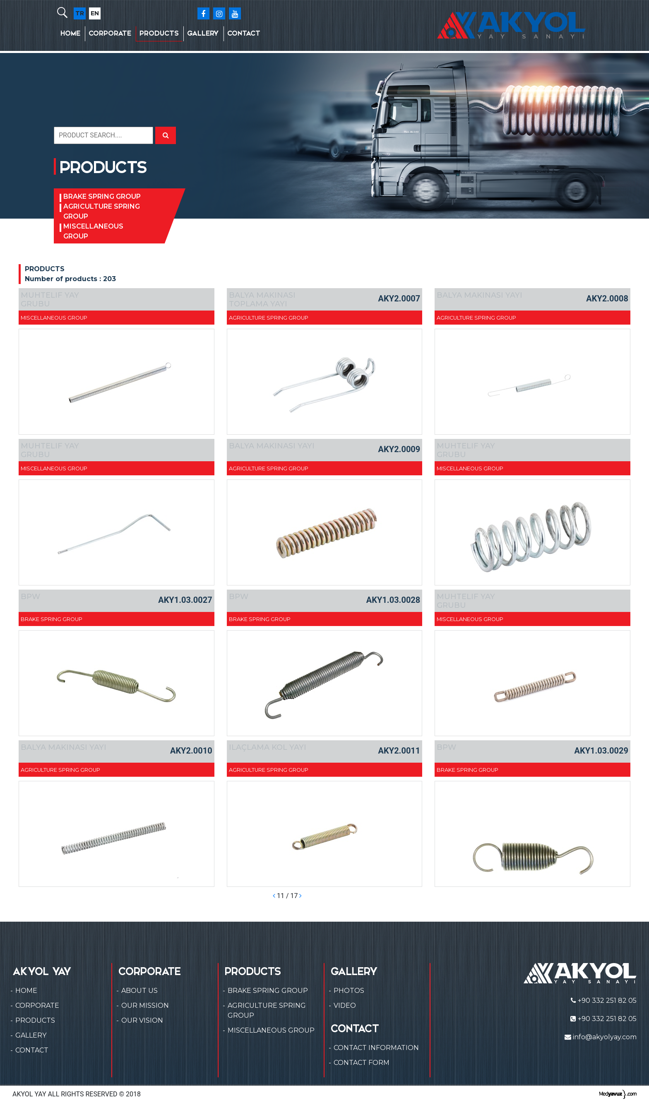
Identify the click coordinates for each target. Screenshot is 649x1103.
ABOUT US (139, 991)
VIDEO (345, 1005)
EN (95, 13)
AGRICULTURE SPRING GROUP (101, 211)
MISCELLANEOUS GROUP (93, 231)
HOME (70, 33)
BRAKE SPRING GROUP (102, 196)
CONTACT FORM (361, 1063)
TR (79, 13)
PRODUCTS (159, 33)
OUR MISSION (145, 1005)
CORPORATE (110, 33)
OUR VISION (142, 1020)
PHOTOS (349, 991)
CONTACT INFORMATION (376, 1048)
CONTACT (243, 33)
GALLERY (203, 33)
